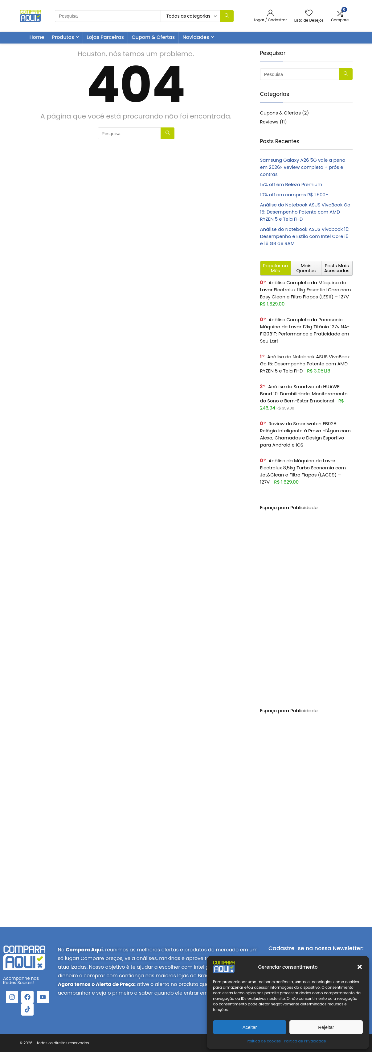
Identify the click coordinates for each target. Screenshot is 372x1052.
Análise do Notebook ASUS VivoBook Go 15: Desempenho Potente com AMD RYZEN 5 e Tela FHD (305, 212)
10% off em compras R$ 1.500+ (294, 194)
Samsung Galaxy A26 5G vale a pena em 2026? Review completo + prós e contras (302, 167)
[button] (360, 967)
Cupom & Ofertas (153, 37)
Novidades (195, 37)
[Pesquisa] (227, 16)
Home (37, 37)
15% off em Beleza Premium (291, 184)
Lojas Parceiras (105, 37)
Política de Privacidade (305, 1041)
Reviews (269, 122)
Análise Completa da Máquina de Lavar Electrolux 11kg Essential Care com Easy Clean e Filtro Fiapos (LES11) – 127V (305, 289)
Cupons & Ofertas (280, 113)
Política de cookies (264, 1041)
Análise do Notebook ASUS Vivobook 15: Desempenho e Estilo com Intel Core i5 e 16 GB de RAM (305, 236)
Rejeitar (326, 1027)
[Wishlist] (309, 13)
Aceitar (250, 1027)
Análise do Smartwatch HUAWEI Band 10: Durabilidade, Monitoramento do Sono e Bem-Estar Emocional (304, 393)
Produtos (63, 37)
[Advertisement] (306, 603)
